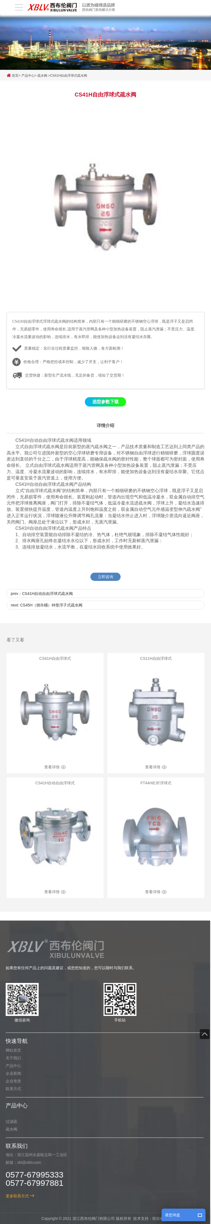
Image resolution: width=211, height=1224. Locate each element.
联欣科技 (158, 1218)
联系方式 (11, 1089)
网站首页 (11, 1050)
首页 (12, 75)
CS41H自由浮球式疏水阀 (68, 76)
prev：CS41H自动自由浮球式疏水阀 (42, 599)
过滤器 (9, 1121)
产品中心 (28, 76)
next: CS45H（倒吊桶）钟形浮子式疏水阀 (46, 611)
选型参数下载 (105, 402)
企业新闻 (11, 1073)
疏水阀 (42, 76)
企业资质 (11, 1081)
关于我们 (11, 1058)
